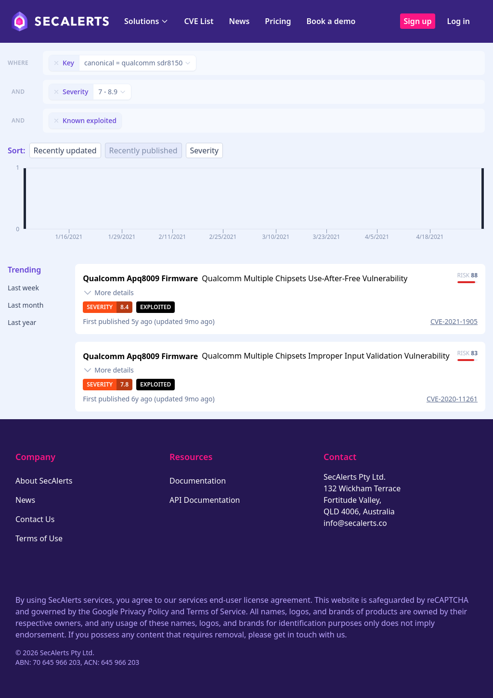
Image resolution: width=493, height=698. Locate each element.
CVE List (198, 21)
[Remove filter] (56, 63)
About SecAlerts (43, 480)
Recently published (143, 150)
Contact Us (34, 519)
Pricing (278, 21)
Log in (458, 21)
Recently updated (65, 150)
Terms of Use (39, 538)
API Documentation (204, 500)
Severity (204, 150)
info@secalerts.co (355, 523)
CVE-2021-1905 (454, 321)
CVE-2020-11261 (452, 398)
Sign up (418, 21)
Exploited (155, 307)
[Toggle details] (108, 293)
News (239, 21)
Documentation (197, 480)
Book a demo (330, 21)
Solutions (146, 21)
